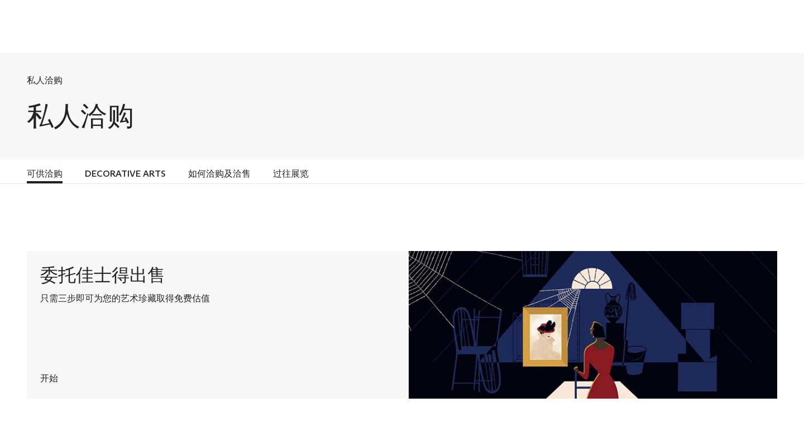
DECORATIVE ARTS (125, 173)
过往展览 (291, 173)
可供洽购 (45, 173)
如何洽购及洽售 (219, 173)
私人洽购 (45, 80)
